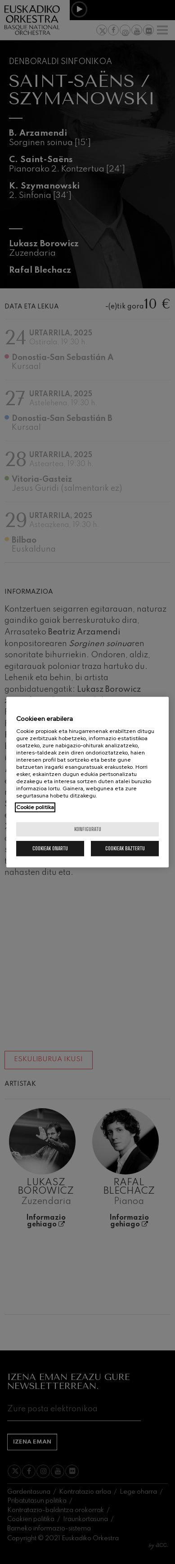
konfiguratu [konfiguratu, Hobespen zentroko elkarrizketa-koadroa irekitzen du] (87, 829)
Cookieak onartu (50, 848)
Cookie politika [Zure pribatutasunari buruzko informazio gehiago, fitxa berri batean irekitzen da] (35, 807)
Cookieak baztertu (125, 848)
